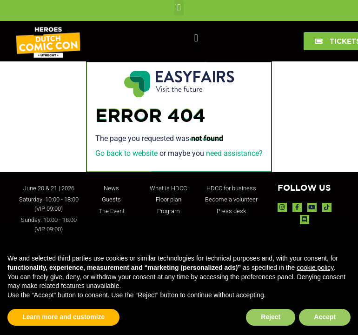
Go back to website (126, 153)
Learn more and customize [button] (63, 317)
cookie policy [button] (315, 267)
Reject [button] (270, 317)
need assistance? (234, 153)
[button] (178, 7)
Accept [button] (325, 317)
